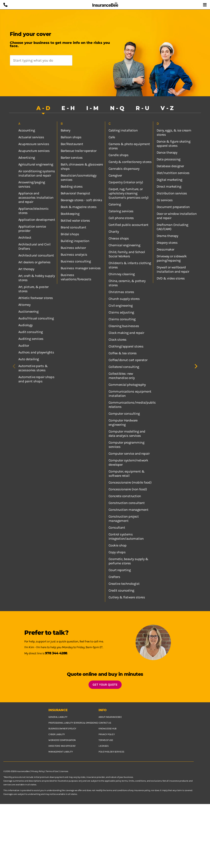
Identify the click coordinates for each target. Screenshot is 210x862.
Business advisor (73, 248)
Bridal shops (70, 234)
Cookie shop (117, 545)
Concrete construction (125, 496)
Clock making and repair (126, 333)
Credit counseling (121, 590)
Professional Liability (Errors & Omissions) (73, 722)
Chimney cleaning (122, 274)
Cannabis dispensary (124, 169)
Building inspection (75, 241)
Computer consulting (124, 414)
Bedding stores (72, 186)
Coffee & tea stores (123, 353)
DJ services (165, 200)
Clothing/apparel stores (126, 346)
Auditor (23, 345)
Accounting (26, 130)
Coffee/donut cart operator (128, 360)
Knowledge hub (108, 728)
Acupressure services (33, 144)
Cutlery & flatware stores (127, 597)
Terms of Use (52, 771)
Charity (114, 232)
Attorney (24, 305)
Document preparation (173, 207)
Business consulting (76, 261)
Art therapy (26, 269)
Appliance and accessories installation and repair (36, 197)
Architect (24, 237)
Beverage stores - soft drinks (81, 200)
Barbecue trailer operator (79, 151)
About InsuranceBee (110, 717)
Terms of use (106, 740)
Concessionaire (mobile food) (130, 482)
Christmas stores (121, 292)
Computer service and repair (129, 453)
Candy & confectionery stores (130, 162)
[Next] (195, 366)
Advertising (26, 158)
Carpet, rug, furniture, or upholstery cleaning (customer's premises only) (128, 193)
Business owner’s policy (62, 728)
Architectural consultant (36, 255)
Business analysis (74, 254)
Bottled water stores (75, 220)
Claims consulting (122, 319)
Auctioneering (28, 311)
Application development (36, 220)
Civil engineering (121, 306)
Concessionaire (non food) (128, 489)
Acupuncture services (34, 151)
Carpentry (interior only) (126, 182)
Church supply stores (124, 299)
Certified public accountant (128, 225)
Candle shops (119, 155)
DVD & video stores (171, 278)
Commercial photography (127, 385)
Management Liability (60, 751)
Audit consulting (30, 332)
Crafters (114, 577)
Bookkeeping (70, 214)
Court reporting (120, 570)
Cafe (112, 137)
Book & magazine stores (79, 207)
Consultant (117, 527)
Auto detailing (28, 359)
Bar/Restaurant (72, 144)
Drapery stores (167, 243)
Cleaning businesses (124, 326)
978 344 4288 (56, 653)
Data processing (168, 159)
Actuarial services (31, 137)
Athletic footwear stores (35, 298)
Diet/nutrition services (173, 173)
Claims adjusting (121, 312)
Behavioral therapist (75, 193)
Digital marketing (169, 180)
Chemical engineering (124, 245)
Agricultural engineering (35, 164)
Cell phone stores (121, 218)
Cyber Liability (56, 734)
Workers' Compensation (62, 740)
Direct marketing (169, 186)
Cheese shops (119, 238)
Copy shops (117, 552)
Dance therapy (167, 152)
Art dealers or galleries (34, 262)
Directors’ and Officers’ (62, 745)
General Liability (57, 717)
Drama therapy (167, 236)
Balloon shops (71, 137)
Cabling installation (123, 130)
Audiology (25, 325)
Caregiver (115, 175)
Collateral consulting (124, 367)
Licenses (103, 745)
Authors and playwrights (36, 352)
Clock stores (118, 340)
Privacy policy (107, 734)
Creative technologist (124, 584)
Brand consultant (73, 227)
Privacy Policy (37, 771)
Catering (115, 204)
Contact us (105, 722)
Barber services (72, 158)
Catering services (121, 211)
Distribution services (172, 193)
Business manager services (81, 268)
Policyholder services (111, 751)
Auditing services (30, 339)
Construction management (128, 510)
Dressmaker (165, 249)
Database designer (170, 166)
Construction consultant (127, 503)
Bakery (65, 130)
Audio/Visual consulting (36, 318)
